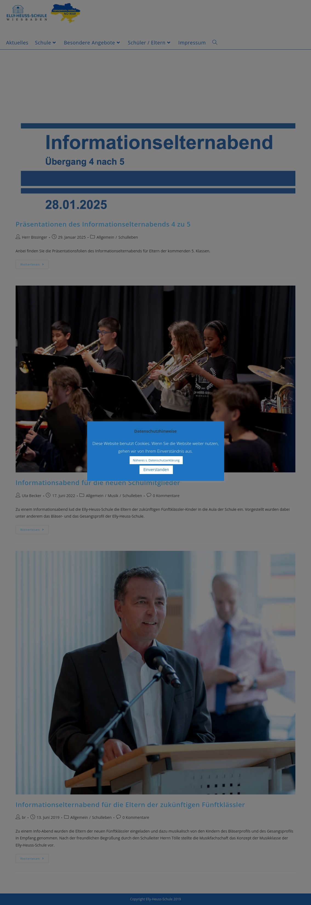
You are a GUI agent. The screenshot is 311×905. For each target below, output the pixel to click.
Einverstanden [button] (156, 469)
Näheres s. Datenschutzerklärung (156, 460)
